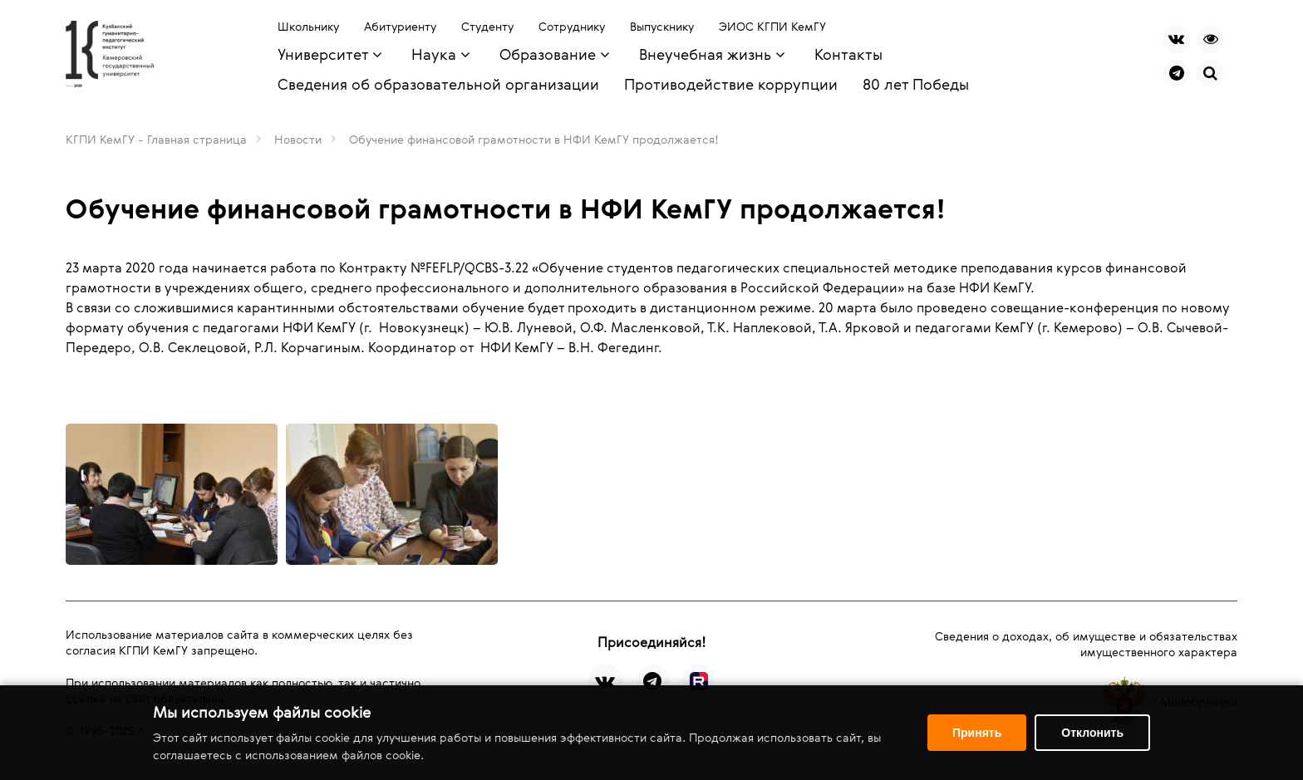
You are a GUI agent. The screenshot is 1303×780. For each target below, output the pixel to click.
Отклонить (1092, 732)
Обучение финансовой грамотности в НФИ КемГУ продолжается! (534, 139)
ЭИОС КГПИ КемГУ (772, 26)
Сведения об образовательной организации (438, 84)
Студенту (487, 26)
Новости (298, 139)
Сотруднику (571, 26)
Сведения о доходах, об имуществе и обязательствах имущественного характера (1086, 644)
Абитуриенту (400, 26)
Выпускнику (662, 26)
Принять (976, 732)
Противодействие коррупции (731, 84)
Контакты (848, 54)
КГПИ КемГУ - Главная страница (156, 139)
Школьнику (308, 26)
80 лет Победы (916, 84)
